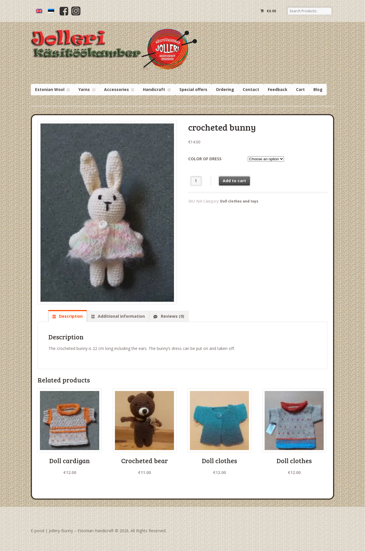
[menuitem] (39, 11)
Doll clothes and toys (239, 201)
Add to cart (234, 180)
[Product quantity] (196, 181)
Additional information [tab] (121, 316)
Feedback (277, 89)
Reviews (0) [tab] (172, 316)
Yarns (84, 89)
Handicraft (154, 89)
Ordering (225, 89)
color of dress (205, 158)
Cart (300, 89)
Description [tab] (70, 316)
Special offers (193, 89)
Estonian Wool (49, 89)
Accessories (116, 89)
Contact (251, 89)
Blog (318, 89)
